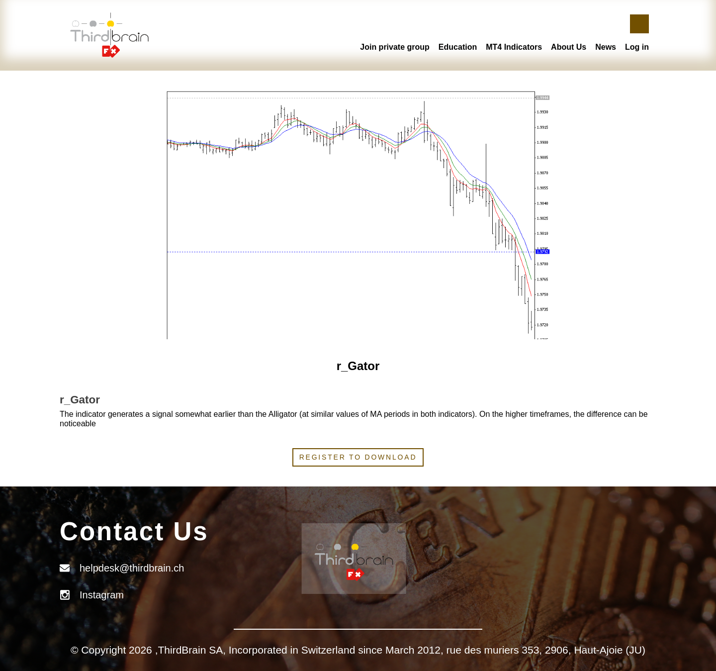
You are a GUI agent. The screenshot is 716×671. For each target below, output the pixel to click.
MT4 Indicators (514, 47)
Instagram (102, 594)
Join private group (395, 47)
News (605, 47)
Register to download (358, 457)
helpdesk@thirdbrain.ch (132, 568)
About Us (568, 47)
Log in (637, 47)
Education (458, 47)
